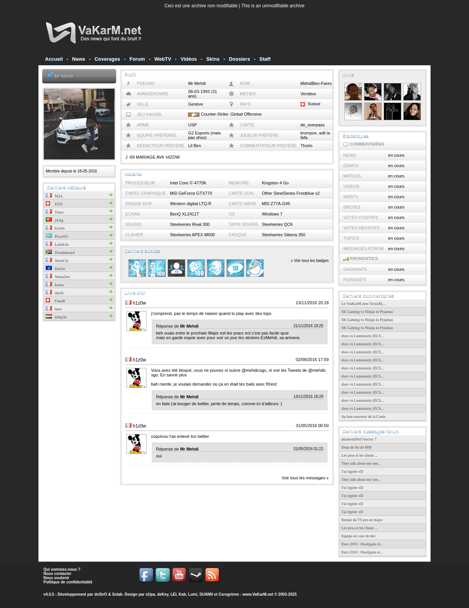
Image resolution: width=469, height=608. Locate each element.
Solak (117, 594)
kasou (55, 285)
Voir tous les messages (305, 477)
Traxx (55, 212)
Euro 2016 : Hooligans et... (362, 544)
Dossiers (239, 59)
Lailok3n (57, 244)
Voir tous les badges (310, 260)
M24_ (55, 196)
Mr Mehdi (64, 76)
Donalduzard (60, 252)
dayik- (55, 293)
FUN (54, 204)
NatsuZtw (58, 277)
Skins (213, 59)
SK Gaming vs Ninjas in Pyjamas (367, 312)
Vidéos (189, 59)
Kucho (55, 269)
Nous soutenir (56, 578)
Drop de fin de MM (356, 447)
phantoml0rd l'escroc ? (358, 439)
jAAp (54, 220)
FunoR (55, 301)
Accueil (54, 59)
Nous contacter (57, 574)
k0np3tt (56, 317)
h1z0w (55, 228)
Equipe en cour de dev (358, 536)
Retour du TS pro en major (362, 520)
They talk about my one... (361, 463)
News (78, 59)
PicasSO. (57, 236)
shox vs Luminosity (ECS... (362, 336)
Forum (137, 59)
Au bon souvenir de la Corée (363, 416)
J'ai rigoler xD (352, 471)
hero (54, 309)
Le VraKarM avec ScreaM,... (363, 304)
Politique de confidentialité (67, 582)
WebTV (163, 59)
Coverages (107, 59)
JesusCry (57, 260)
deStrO (100, 594)
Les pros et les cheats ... (359, 455)
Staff (265, 59)
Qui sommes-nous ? (61, 569)
